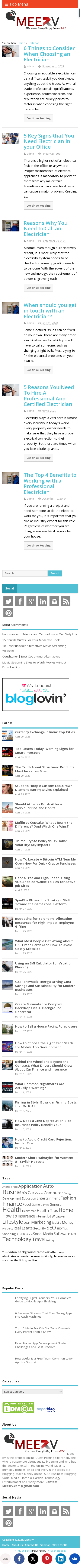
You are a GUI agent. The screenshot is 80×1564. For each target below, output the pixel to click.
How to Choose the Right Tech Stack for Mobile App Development (44, 1045)
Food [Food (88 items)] (27, 1204)
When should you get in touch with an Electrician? (50, 310)
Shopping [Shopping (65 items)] (9, 1234)
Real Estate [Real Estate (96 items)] (23, 1228)
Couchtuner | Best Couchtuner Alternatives (31, 656)
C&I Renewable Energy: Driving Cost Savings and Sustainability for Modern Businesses (45, 985)
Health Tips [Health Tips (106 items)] (47, 1210)
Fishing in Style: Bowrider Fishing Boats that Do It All (46, 1104)
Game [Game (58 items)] (36, 1205)
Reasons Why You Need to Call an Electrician (46, 228)
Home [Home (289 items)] (66, 1209)
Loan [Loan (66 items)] (27, 1222)
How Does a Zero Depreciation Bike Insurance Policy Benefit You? (43, 1122)
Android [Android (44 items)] (7, 1186)
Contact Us (31, 1545)
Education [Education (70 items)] (29, 1198)
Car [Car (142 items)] (31, 1192)
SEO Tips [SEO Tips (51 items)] (62, 1228)
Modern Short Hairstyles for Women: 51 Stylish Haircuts (44, 1159)
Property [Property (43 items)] (7, 1228)
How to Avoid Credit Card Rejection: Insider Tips (43, 1141)
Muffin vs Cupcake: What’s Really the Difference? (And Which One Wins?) (43, 824)
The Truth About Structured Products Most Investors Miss (44, 769)
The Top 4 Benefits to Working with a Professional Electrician (50, 483)
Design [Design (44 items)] (68, 1193)
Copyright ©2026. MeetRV (18, 1540)
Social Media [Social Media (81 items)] (43, 1233)
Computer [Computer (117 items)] (53, 1192)
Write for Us (59, 1545)
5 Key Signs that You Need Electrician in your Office (49, 141)
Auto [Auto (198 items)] (48, 1186)
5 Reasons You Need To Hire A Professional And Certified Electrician (49, 395)
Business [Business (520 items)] (14, 1192)
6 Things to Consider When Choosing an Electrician (49, 53)
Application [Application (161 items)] (30, 1186)
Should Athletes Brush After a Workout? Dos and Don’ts (38, 806)
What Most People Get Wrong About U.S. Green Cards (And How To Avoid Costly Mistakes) (44, 945)
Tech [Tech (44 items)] (74, 1234)
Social (9, 588)
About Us (17, 1545)
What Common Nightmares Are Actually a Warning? (39, 1086)
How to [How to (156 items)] (9, 1216)
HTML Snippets (23, 1550)
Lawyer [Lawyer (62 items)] (60, 1216)
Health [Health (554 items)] (12, 1209)
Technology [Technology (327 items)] (16, 1239)
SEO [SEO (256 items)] (51, 1227)
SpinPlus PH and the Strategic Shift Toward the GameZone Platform (43, 902)
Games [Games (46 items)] (45, 1205)
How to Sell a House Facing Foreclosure (46, 1026)
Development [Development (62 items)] (11, 1198)
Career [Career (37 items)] (39, 1193)
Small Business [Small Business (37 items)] (24, 1234)
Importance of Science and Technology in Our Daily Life (39, 634)
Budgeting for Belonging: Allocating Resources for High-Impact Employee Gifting (44, 922)
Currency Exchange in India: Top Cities (45, 732)
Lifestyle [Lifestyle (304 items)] (12, 1221)
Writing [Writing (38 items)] (50, 1240)
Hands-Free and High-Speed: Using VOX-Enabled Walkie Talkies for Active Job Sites (45, 882)
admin (31, 66)
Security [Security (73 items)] (39, 1228)
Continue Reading (38, 118)
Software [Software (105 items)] (62, 1233)
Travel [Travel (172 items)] (38, 1239)
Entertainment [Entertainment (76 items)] (48, 1198)
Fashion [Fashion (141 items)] (68, 1198)
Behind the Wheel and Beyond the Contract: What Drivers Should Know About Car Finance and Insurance (43, 1065)
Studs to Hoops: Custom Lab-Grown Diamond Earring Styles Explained (43, 787)
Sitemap (45, 1545)
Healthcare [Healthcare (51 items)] (29, 1211)
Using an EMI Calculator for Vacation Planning (44, 965)
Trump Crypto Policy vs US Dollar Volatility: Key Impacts (41, 843)
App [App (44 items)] (15, 1186)
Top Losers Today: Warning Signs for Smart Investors (44, 750)
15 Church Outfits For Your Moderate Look (31, 640)
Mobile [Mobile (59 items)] (56, 1222)
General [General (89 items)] (56, 1204)
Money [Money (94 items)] (68, 1222)
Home (6, 1545)
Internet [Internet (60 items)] (41, 1216)
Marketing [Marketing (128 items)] (41, 1222)
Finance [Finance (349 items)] (12, 1203)
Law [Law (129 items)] (51, 1216)
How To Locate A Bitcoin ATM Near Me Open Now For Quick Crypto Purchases (45, 861)
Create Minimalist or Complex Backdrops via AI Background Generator (38, 1008)
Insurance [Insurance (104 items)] (26, 1216)
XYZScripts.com (57, 1550)
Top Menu (16, 4)
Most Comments (15, 624)
